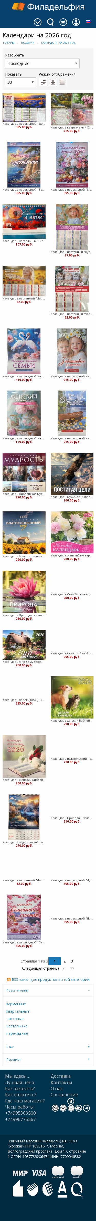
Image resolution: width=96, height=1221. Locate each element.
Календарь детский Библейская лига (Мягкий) (72, 720)
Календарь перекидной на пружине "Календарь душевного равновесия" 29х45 (72, 438)
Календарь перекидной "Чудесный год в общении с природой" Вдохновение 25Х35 (72, 880)
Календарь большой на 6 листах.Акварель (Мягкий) (72, 653)
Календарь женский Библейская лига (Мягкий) (24, 780)
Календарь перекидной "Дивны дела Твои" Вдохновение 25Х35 (72, 918)
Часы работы (19, 1107)
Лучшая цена (19, 1082)
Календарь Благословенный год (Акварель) (24, 556)
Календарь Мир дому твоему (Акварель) (24, 662)
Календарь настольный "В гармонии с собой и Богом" (24, 241)
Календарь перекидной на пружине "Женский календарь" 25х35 (24, 438)
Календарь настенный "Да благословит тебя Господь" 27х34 (24, 880)
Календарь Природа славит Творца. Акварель (24, 615)
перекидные (17, 1033)
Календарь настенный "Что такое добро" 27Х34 (72, 314)
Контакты (61, 1082)
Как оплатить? (21, 1095)
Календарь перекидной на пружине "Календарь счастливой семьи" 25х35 (24, 376)
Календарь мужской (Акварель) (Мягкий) (72, 497)
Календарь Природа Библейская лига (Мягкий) (72, 818)
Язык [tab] (10, 1047)
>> (72, 968)
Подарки (28, 43)
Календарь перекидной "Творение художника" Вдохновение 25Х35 (24, 189)
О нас (57, 1088)
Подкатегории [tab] (17, 990)
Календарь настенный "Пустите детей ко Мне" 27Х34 (72, 252)
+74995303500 (20, 1113)
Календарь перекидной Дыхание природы (24, 700)
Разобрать (42, 60)
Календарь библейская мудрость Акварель (24, 494)
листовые (15, 1018)
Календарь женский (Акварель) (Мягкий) (72, 555)
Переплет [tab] (13, 1059)
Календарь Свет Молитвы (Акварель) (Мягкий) (72, 594)
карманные (16, 1003)
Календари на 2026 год (58, 43)
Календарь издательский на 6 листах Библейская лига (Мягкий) (72, 758)
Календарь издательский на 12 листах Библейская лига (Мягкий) (24, 842)
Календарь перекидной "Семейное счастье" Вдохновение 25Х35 (24, 942)
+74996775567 (20, 1119)
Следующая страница (41, 968)
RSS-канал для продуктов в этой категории (51, 979)
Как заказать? (20, 1088)
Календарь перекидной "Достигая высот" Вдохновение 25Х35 (24, 123)
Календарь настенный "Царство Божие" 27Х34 (24, 298)
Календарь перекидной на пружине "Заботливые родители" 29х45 (72, 376)
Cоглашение (64, 1095)
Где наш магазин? (25, 1101)
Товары (8, 43)
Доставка (61, 1076)
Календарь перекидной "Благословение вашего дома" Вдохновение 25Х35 (72, 189)
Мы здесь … (17, 1076)
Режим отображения (57, 74)
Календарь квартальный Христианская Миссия (72, 127)
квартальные (17, 1011)
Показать (20, 79)
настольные (16, 1026)
